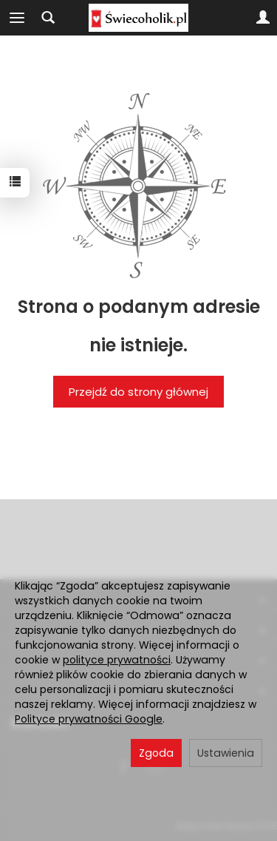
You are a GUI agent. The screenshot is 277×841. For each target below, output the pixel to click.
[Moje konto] (263, 18)
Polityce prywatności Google (89, 719)
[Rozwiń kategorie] (17, 18)
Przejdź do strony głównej (138, 391)
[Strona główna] (138, 18)
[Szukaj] (48, 18)
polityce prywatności (117, 659)
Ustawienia (225, 753)
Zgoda (156, 753)
